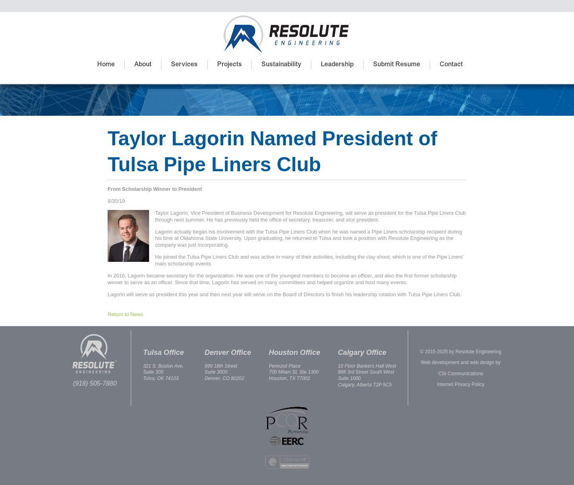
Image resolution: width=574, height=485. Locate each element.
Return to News (126, 314)
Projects (229, 64)
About (142, 64)
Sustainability (281, 64)
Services (184, 64)
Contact (451, 64)
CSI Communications (460, 373)
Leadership (337, 64)
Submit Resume (396, 64)
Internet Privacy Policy (460, 384)
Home (106, 64)
